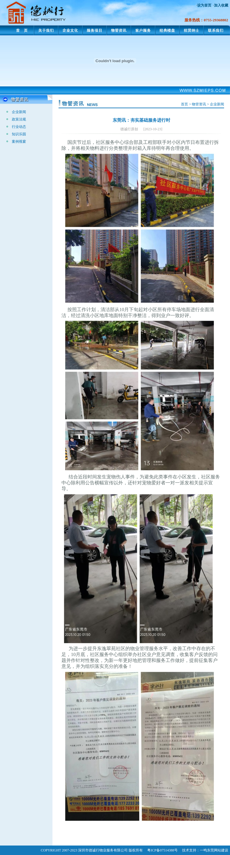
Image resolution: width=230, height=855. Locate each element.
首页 (184, 104)
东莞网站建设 (217, 850)
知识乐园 (19, 134)
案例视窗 (19, 141)
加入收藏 (221, 5)
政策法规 (19, 119)
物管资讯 (199, 104)
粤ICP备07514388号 (162, 850)
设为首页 (204, 5)
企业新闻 (19, 112)
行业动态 (19, 127)
